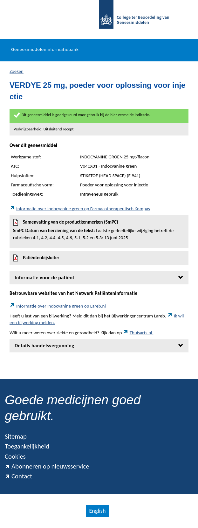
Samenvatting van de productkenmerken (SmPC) (99, 230)
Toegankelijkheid (27, 446)
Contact (18, 476)
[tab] (99, 278)
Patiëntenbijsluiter (36, 257)
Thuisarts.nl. (138, 333)
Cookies (15, 456)
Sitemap (16, 436)
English (97, 510)
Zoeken (17, 71)
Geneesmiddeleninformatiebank (45, 49)
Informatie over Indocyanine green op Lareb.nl (58, 306)
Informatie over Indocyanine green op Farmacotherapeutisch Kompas (80, 209)
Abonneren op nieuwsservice (47, 466)
